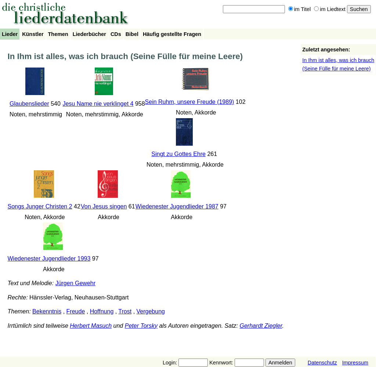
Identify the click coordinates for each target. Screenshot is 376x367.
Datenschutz (322, 363)
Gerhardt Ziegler (260, 326)
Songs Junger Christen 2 (39, 206)
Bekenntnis (46, 311)
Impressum (355, 363)
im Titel (299, 9)
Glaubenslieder (29, 104)
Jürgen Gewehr (75, 283)
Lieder (10, 34)
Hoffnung (102, 311)
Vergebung (151, 311)
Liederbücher (89, 34)
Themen (58, 34)
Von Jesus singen (104, 206)
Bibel (132, 34)
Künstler (32, 34)
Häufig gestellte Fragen (172, 34)
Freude (75, 311)
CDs (116, 34)
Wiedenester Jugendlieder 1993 (48, 258)
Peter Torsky (141, 326)
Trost (124, 311)
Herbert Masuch (91, 326)
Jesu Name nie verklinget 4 (97, 104)
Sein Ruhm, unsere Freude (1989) (189, 102)
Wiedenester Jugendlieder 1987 (176, 206)
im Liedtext (330, 9)
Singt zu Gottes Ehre (178, 154)
